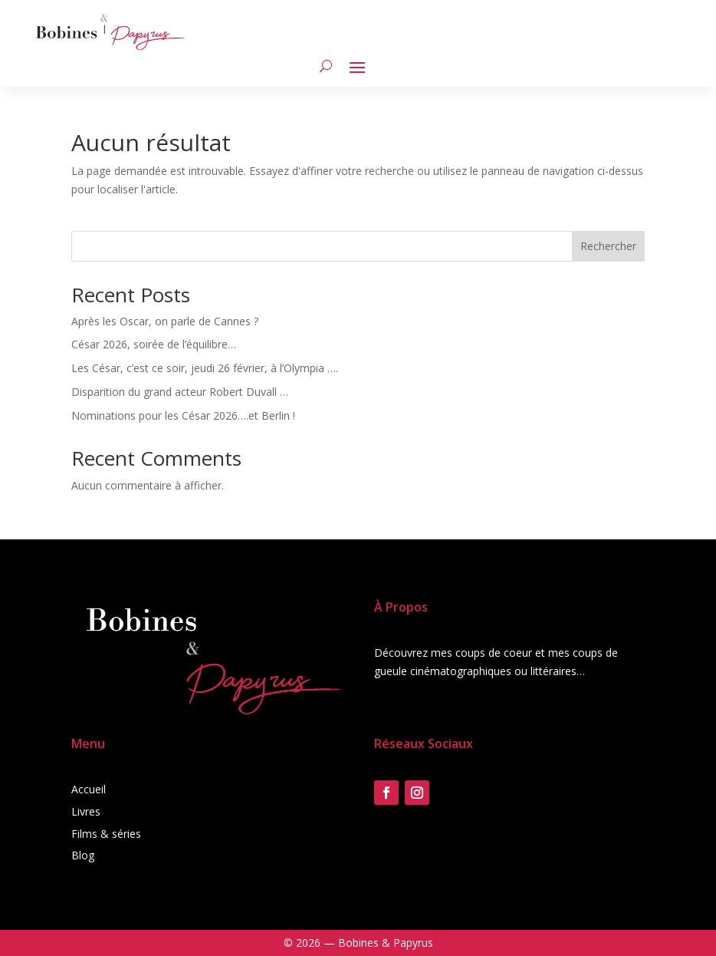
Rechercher (608, 246)
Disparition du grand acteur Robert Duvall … (179, 391)
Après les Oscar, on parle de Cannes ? (164, 321)
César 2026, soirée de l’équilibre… (153, 344)
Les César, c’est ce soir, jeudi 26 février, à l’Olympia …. (204, 368)
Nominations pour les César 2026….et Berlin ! (183, 415)
